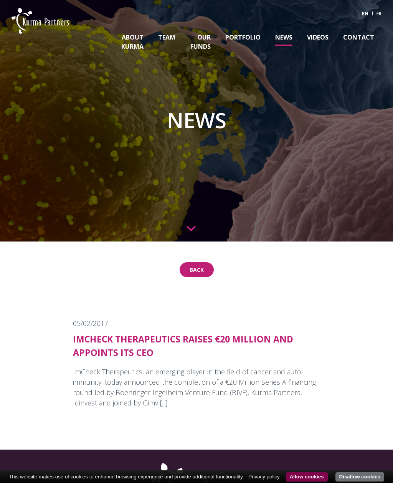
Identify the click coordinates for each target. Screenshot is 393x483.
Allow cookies (307, 477)
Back (197, 269)
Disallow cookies (359, 477)
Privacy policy (263, 477)
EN (365, 13)
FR (378, 13)
